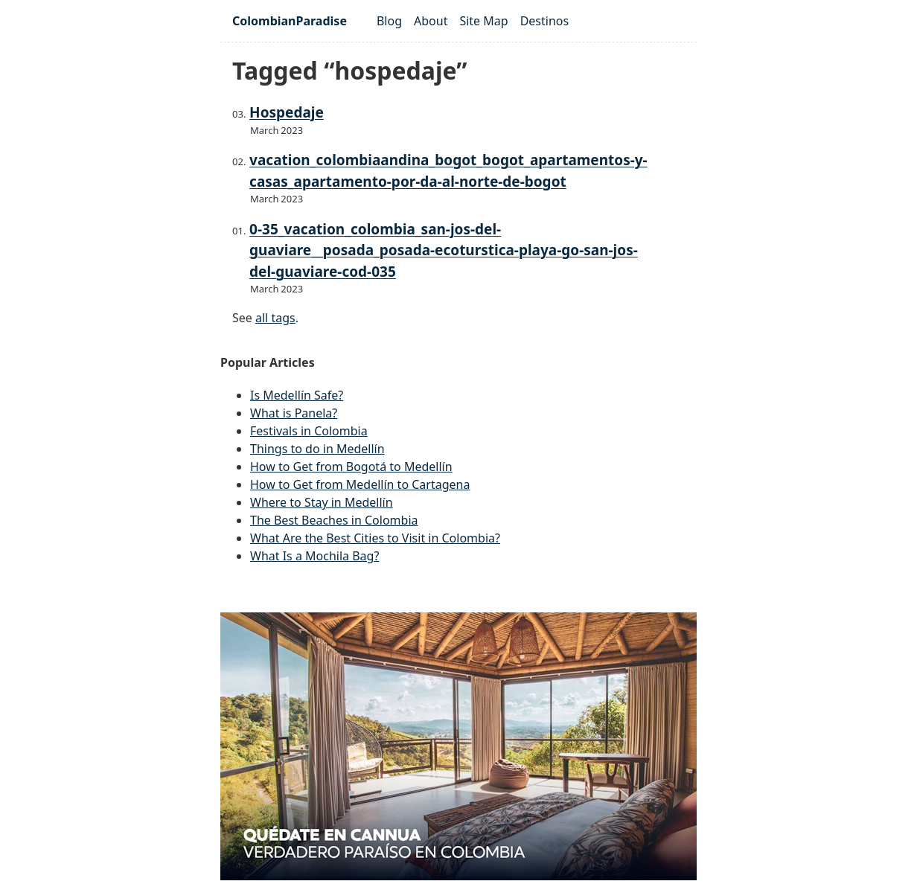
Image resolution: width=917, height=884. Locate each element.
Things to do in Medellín (317, 449)
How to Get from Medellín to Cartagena (360, 484)
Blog (389, 21)
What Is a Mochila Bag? (314, 556)
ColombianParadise (289, 21)
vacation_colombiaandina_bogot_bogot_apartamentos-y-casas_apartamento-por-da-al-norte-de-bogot (448, 170)
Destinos (544, 21)
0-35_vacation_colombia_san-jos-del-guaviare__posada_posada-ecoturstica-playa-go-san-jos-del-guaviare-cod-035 (443, 250)
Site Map (483, 21)
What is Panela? (293, 413)
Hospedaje (286, 112)
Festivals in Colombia (309, 431)
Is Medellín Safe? (296, 395)
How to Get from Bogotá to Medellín (351, 466)
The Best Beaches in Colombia (334, 520)
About (430, 21)
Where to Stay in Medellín (321, 502)
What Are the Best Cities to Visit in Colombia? (375, 538)
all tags (275, 318)
